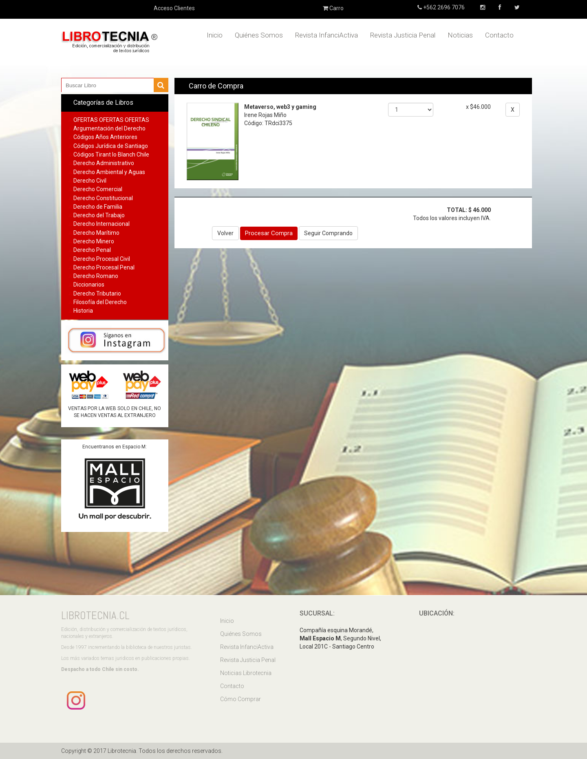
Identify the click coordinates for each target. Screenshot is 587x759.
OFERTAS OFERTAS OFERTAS (111, 120)
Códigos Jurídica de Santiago (110, 146)
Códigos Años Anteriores (105, 137)
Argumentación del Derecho (109, 128)
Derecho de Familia (97, 206)
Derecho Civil (89, 180)
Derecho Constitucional (103, 198)
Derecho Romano (95, 276)
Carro (333, 8)
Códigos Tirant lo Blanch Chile (111, 154)
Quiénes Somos (259, 35)
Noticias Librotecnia (245, 673)
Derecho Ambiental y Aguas (109, 172)
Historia (83, 310)
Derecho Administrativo (103, 163)
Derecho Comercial (97, 189)
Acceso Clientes (174, 8)
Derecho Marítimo (96, 232)
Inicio (215, 35)
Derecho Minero (93, 241)
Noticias (460, 35)
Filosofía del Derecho (100, 302)
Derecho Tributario (97, 293)
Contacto (499, 35)
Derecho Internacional (101, 224)
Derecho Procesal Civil (101, 259)
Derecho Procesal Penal (104, 267)
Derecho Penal (92, 250)
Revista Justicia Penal (402, 35)
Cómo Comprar (240, 699)
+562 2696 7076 (443, 7)
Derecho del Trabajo (99, 215)
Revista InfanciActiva (326, 35)
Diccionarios (88, 284)
